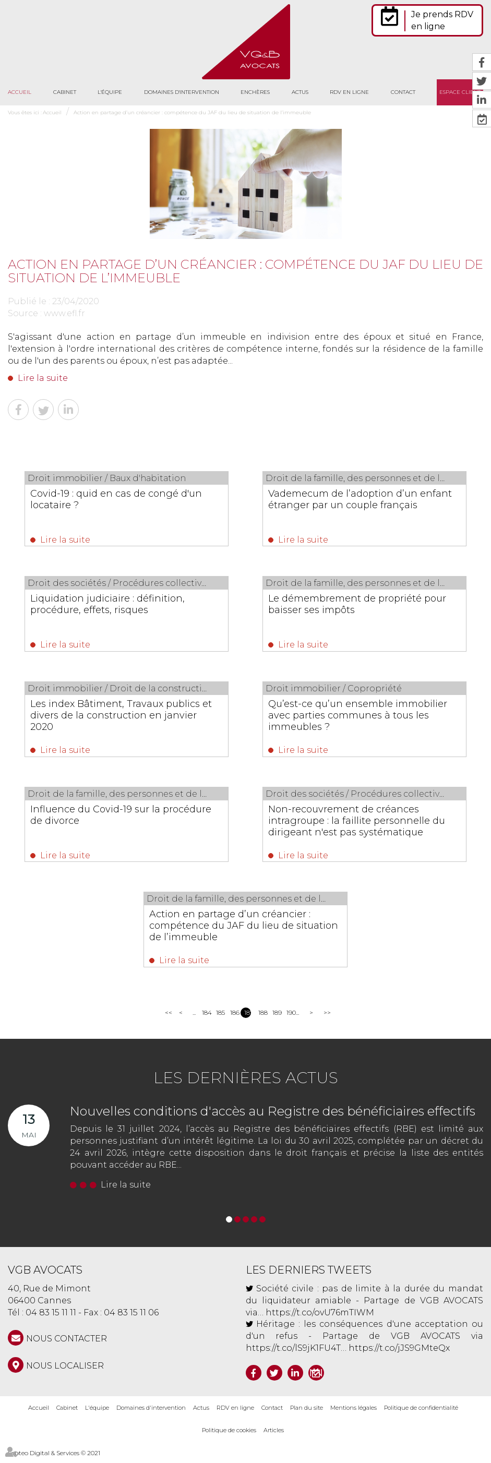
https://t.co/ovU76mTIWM (320, 1318)
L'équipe (110, 92)
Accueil (19, 92)
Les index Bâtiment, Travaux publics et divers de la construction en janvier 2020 (123, 717)
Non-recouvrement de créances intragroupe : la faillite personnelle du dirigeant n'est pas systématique (361, 824)
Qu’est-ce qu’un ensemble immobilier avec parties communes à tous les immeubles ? (360, 717)
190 (289, 1018)
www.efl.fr (64, 313)
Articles (274, 1436)
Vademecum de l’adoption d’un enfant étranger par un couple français (350, 505)
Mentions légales (353, 1413)
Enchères (255, 92)
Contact (403, 92)
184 (205, 1018)
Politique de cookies (229, 1436)
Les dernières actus (245, 1083)
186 (233, 1018)
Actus (300, 92)
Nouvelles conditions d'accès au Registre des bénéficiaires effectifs (272, 1116)
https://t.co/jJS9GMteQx (399, 1354)
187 (247, 1018)
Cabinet (64, 92)
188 (261, 1018)
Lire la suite (43, 378)
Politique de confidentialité (421, 1413)
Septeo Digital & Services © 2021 (54, 1458)
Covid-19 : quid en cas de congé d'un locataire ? (124, 499)
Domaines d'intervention (181, 92)
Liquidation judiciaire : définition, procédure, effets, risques (116, 605)
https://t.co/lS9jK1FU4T (293, 1354)
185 (219, 1018)
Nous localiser (65, 1371)
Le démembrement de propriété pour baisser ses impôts (352, 605)
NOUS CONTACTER (66, 1344)
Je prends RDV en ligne (442, 20)
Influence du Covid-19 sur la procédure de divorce (104, 818)
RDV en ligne (349, 92)
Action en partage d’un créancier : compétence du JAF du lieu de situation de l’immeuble (192, 112)
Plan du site (306, 1413)
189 (275, 1018)
